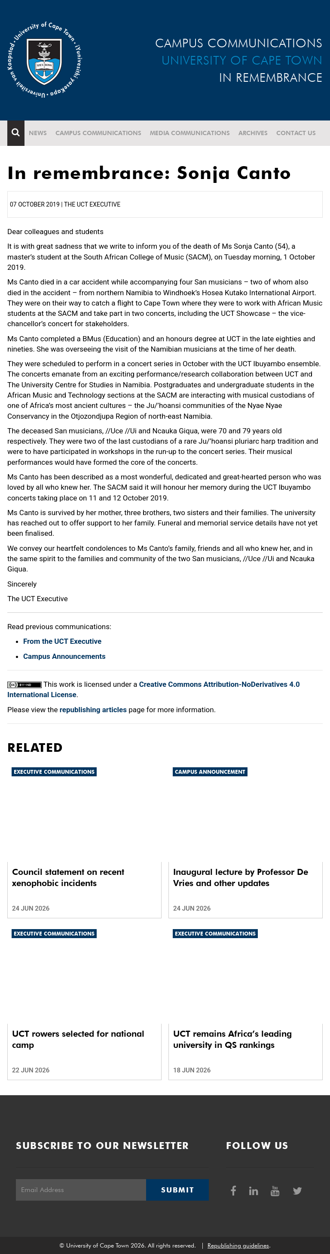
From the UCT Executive (62, 641)
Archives (253, 133)
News (38, 133)
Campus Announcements (64, 656)
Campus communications (98, 133)
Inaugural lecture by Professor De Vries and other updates (240, 877)
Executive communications (54, 772)
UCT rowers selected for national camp (78, 1039)
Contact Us (296, 133)
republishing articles (93, 709)
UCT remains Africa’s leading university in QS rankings (232, 1039)
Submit (177, 1190)
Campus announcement (210, 772)
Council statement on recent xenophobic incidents (68, 877)
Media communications (190, 133)
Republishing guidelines (238, 1245)
